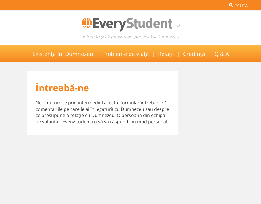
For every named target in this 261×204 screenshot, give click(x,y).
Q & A (221, 54)
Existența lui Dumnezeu (62, 54)
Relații (166, 54)
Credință (194, 54)
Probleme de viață (125, 54)
